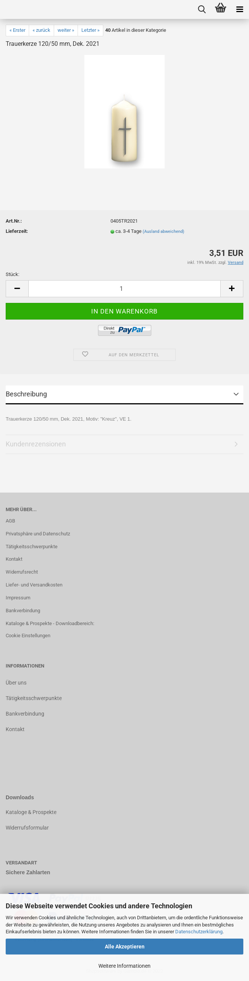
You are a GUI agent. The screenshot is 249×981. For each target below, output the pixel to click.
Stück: (12, 274)
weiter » (66, 30)
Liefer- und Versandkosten (34, 585)
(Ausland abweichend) (163, 231)
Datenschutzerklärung (199, 931)
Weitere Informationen (124, 966)
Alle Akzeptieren (125, 947)
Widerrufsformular (27, 828)
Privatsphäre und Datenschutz (38, 534)
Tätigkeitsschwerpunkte (32, 546)
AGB (10, 521)
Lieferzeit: (17, 231)
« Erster (17, 30)
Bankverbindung (23, 610)
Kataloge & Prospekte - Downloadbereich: (50, 623)
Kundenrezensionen (36, 444)
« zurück (41, 30)
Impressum (18, 597)
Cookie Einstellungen (28, 635)
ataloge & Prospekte (32, 812)
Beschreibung (26, 394)
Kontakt (14, 559)
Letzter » (90, 30)
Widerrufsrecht (22, 572)
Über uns (16, 683)
